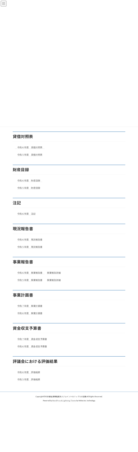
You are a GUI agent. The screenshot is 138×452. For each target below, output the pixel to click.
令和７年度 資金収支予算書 (32, 339)
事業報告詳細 (54, 272)
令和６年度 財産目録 (29, 180)
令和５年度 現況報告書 (29, 247)
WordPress (56, 401)
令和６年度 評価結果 (28, 372)
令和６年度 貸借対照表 (28, 147)
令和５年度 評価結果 (28, 379)
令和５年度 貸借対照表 (29, 154)
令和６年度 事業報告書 (29, 272)
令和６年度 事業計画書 (29, 313)
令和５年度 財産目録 (28, 187)
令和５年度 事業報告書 (29, 280)
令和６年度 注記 (26, 213)
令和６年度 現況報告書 (29, 239)
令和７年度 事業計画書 (29, 306)
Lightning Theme (69, 401)
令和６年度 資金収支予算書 (32, 346)
